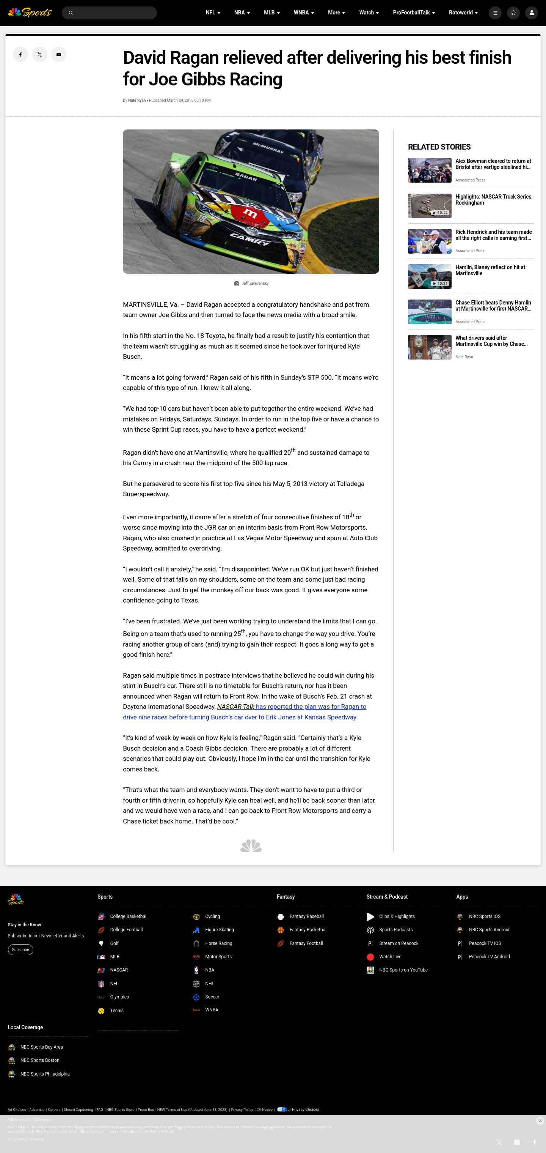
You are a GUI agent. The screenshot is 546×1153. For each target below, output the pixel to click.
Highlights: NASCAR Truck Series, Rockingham (493, 200)
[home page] (30, 13)
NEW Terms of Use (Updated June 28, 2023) (192, 1109)
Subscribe (20, 949)
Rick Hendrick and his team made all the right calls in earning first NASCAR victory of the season (493, 235)
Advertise (37, 1109)
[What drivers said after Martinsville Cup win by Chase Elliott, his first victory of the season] (430, 347)
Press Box (146, 1109)
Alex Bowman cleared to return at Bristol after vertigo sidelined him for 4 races (493, 164)
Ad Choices (17, 1109)
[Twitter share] (39, 54)
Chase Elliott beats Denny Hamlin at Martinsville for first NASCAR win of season (493, 306)
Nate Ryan (137, 100)
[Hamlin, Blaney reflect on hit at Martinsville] (430, 276)
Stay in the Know (24, 924)
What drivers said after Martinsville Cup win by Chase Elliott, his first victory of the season (489, 341)
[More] (495, 12)
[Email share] (58, 54)
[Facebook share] (20, 54)
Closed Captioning (78, 1109)
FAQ (100, 1109)
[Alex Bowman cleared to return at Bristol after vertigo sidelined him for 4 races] (430, 170)
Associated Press (470, 180)
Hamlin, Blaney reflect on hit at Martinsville (490, 270)
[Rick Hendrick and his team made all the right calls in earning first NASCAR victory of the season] (430, 241)
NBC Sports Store (121, 1109)
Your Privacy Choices (305, 1109)
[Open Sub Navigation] (219, 12)
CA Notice (265, 1109)
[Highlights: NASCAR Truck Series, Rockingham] (430, 206)
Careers (54, 1109)
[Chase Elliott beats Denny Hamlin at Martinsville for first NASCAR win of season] (430, 312)
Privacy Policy (242, 1109)
